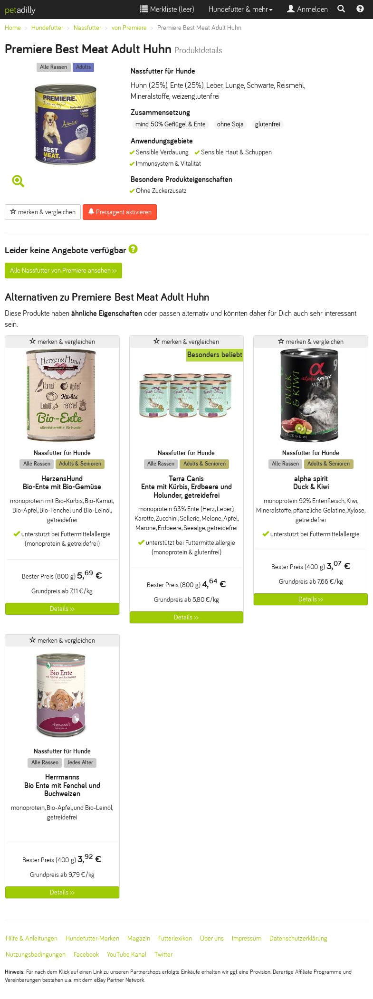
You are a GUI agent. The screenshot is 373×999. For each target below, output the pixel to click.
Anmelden (307, 9)
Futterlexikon (175, 938)
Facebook (86, 954)
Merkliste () (167, 9)
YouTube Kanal (126, 954)
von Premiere (129, 27)
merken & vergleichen (43, 212)
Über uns (212, 938)
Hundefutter (47, 27)
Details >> (62, 608)
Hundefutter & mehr (241, 9)
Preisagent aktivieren (120, 212)
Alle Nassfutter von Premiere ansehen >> (63, 270)
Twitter (163, 954)
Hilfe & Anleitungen (31, 938)
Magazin (138, 938)
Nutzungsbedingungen (36, 954)
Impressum (246, 938)
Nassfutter (87, 27)
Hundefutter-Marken (92, 938)
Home (13, 27)
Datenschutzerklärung (298, 938)
